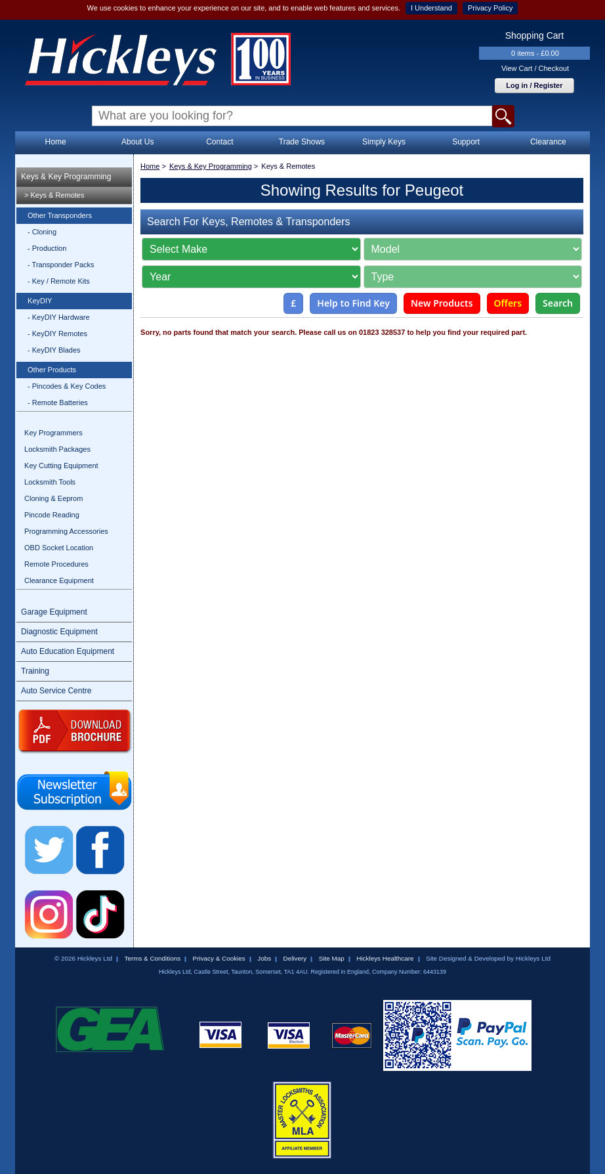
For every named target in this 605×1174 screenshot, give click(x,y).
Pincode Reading (51, 515)
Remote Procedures (56, 564)
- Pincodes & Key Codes (67, 386)
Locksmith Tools (49, 482)
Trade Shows (302, 141)
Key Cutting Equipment (61, 465)
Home (55, 141)
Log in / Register (534, 85)
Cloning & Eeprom (53, 498)
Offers (508, 303)
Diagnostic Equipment (59, 631)
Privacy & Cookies (219, 958)
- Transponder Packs (61, 265)
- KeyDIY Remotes (57, 333)
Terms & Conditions (152, 958)
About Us (137, 141)
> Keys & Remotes (54, 195)
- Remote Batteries (58, 402)
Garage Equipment (54, 612)
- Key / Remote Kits (59, 281)
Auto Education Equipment (67, 651)
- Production (47, 248)
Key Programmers (53, 433)
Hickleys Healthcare (384, 958)
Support (466, 141)
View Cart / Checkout (535, 68)
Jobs (264, 958)
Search (558, 303)
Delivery (295, 958)
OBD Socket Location (58, 548)
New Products (442, 303)
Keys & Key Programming (66, 176)
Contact (219, 141)
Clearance (548, 141)
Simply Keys (384, 141)
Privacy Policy (490, 8)
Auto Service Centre (56, 690)
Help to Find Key (353, 303)
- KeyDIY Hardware (59, 317)
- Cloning (42, 232)
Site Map (331, 958)
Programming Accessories (66, 531)
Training (35, 671)
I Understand (431, 8)
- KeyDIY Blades (54, 350)
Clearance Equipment (59, 580)
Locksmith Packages (57, 449)
